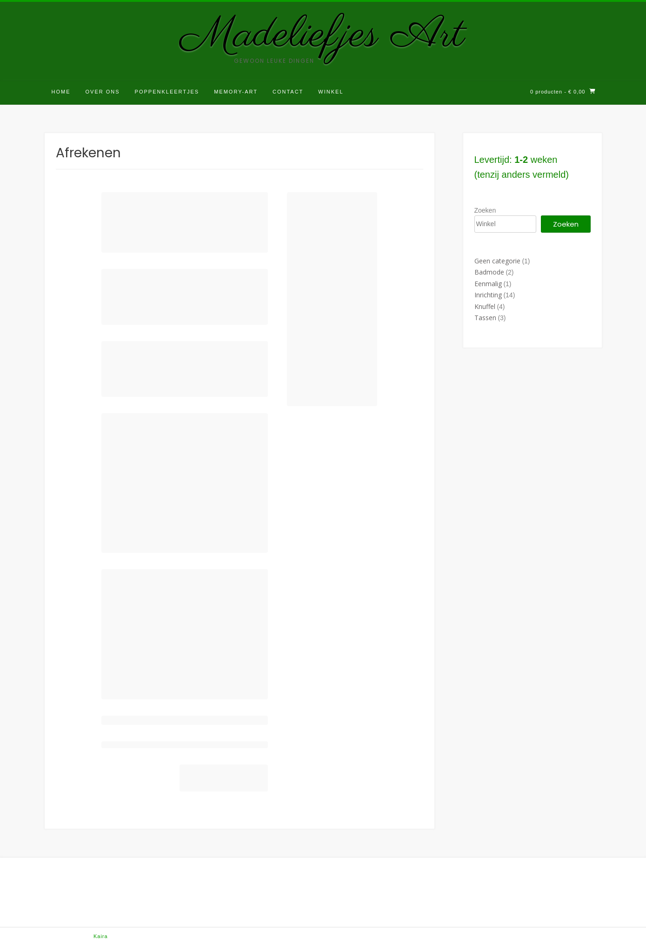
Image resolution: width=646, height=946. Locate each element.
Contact (288, 91)
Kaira (100, 936)
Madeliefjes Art (323, 35)
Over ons (103, 91)
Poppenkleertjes (167, 91)
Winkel (330, 91)
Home (61, 91)
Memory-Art (236, 91)
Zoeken (485, 210)
